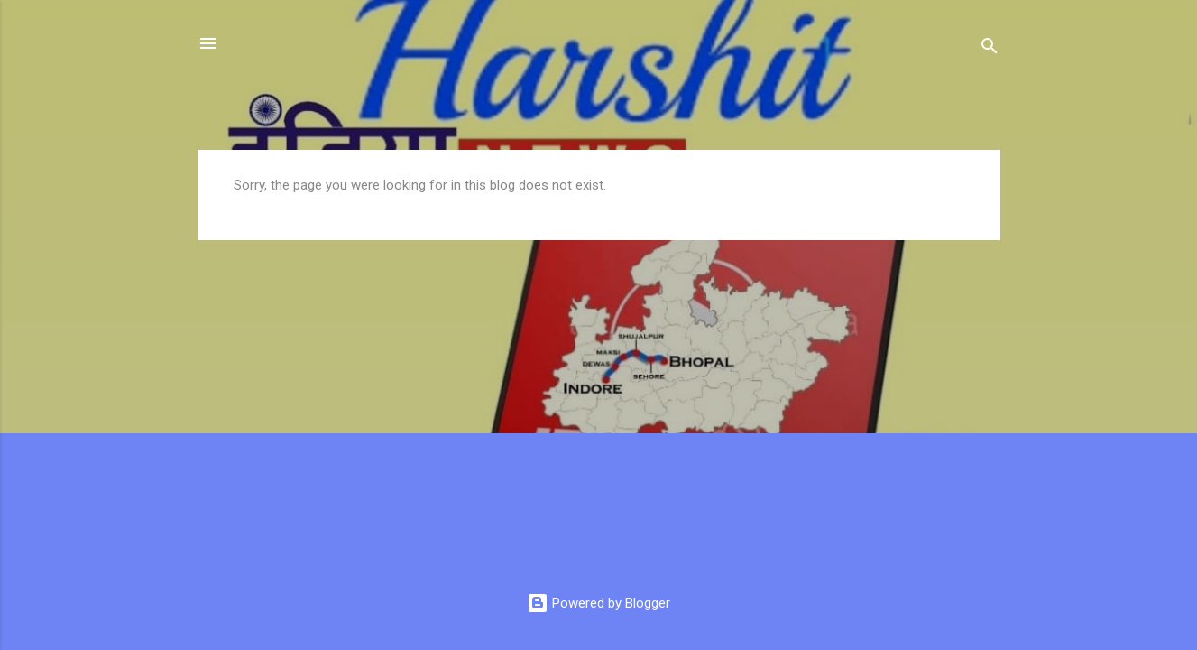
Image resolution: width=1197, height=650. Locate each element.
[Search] (989, 49)
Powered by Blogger (598, 603)
